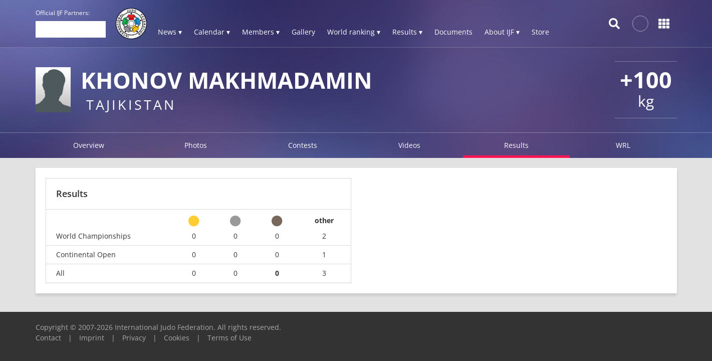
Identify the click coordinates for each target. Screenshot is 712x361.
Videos (409, 145)
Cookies (176, 337)
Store (540, 32)
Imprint (91, 337)
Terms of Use (229, 337)
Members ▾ (261, 32)
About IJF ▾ (502, 32)
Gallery (303, 32)
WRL (623, 145)
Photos (195, 145)
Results (516, 145)
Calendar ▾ (212, 32)
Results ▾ (407, 32)
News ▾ (170, 32)
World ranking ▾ (353, 32)
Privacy (134, 337)
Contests (302, 145)
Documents (453, 32)
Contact (48, 337)
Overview (88, 145)
